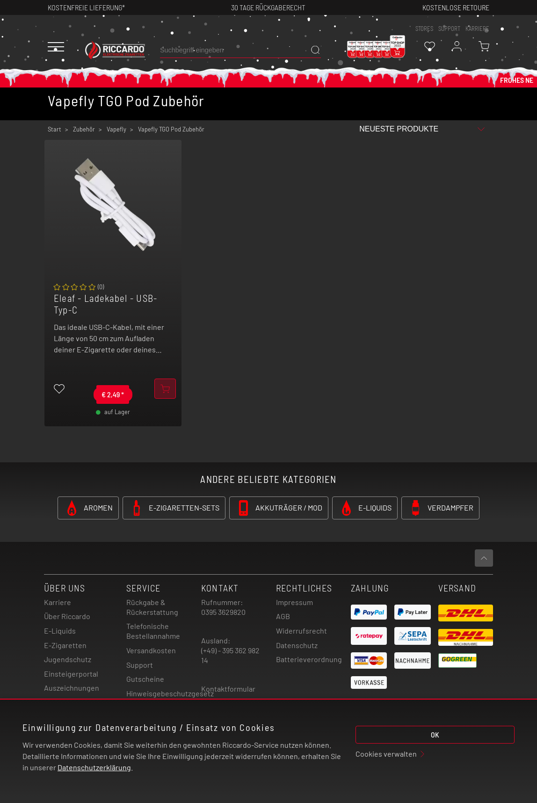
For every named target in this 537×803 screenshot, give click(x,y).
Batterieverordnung (309, 659)
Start (54, 129)
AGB (283, 616)
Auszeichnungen (71, 687)
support (449, 28)
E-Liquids (60, 630)
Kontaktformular (228, 688)
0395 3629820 (223, 611)
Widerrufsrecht (301, 630)
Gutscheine (145, 678)
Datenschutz (297, 645)
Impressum (294, 602)
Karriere (477, 28)
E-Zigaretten (65, 645)
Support (139, 664)
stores (424, 28)
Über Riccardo (67, 616)
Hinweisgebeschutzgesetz (170, 693)
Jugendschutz (67, 659)
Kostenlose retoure (455, 7)
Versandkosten (151, 650)
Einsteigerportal (71, 673)
